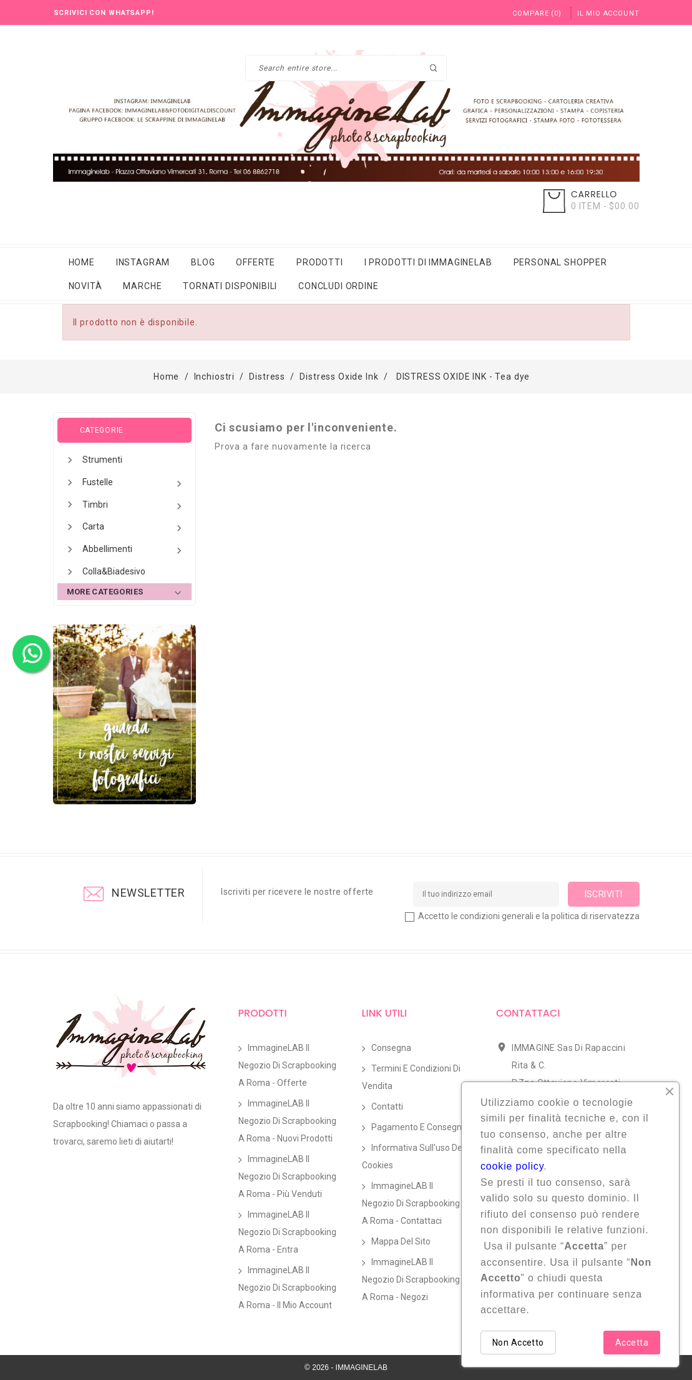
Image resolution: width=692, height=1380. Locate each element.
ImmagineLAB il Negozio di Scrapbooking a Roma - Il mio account (287, 1287)
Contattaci (528, 1013)
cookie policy (511, 1166)
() (536, 13)
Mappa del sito (401, 1241)
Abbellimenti (133, 550)
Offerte (255, 262)
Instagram (143, 262)
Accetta (631, 1343)
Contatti (387, 1106)
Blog (203, 262)
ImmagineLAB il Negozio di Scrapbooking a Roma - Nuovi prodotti (287, 1120)
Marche (142, 286)
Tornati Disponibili (230, 286)
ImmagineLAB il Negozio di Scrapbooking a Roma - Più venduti (287, 1176)
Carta (133, 528)
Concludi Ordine (338, 286)
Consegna (391, 1048)
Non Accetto (518, 1343)
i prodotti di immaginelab (428, 262)
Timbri (133, 506)
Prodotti (319, 262)
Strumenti (102, 460)
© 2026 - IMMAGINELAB (346, 1367)
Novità (85, 286)
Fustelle (133, 483)
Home (82, 262)
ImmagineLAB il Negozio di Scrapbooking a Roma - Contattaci (411, 1203)
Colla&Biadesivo (113, 571)
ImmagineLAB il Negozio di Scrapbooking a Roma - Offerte (287, 1065)
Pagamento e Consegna (419, 1127)
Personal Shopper (560, 262)
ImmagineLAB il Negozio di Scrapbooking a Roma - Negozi (411, 1279)
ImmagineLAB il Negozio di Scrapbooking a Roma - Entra (287, 1232)
